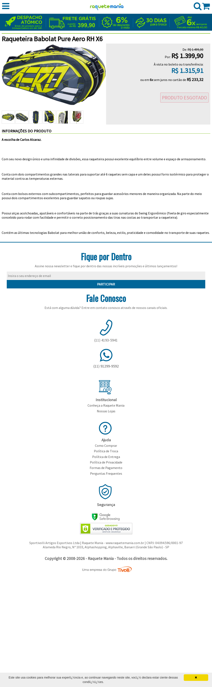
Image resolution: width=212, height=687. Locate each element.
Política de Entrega (106, 457)
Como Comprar (106, 445)
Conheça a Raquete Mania (106, 405)
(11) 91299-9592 (106, 366)
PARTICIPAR (106, 284)
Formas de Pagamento (106, 468)
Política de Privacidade (106, 462)
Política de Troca (106, 451)
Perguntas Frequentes (106, 473)
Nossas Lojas (106, 411)
